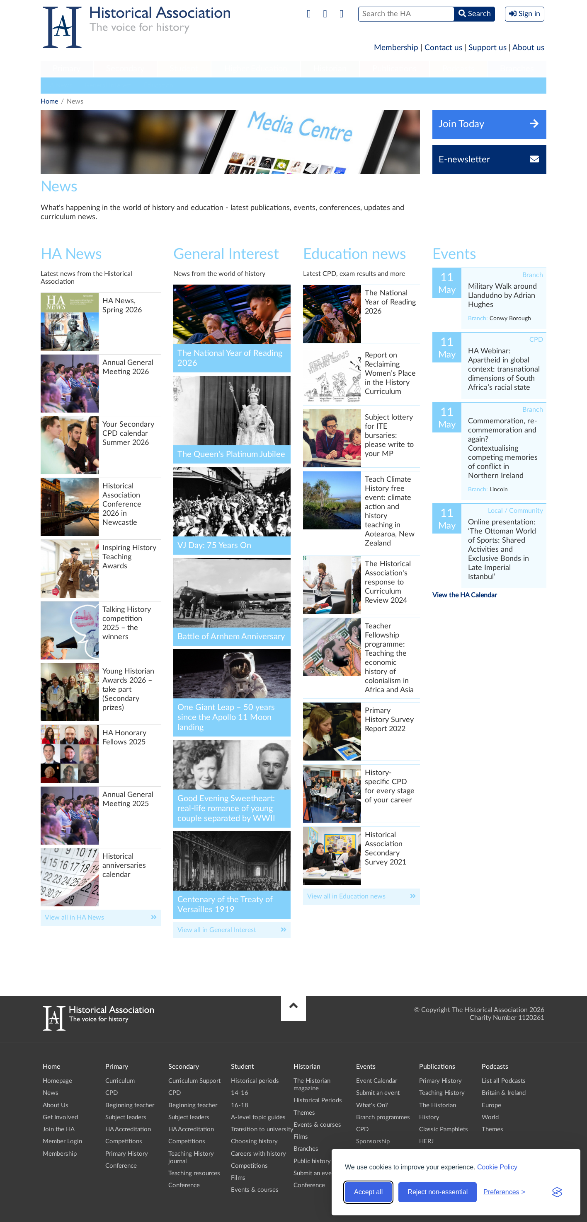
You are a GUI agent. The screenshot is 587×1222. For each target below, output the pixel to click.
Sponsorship (373, 1141)
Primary (66, 69)
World (490, 1117)
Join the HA (59, 1129)
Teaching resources (194, 1173)
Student (184, 69)
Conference (121, 1166)
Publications (394, 69)
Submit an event (315, 1173)
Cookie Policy (497, 1167)
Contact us (443, 48)
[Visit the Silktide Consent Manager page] (557, 1192)
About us (528, 48)
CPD (111, 1093)
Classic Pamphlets (443, 1129)
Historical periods (255, 1081)
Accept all (368, 1191)
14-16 (239, 1093)
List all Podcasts (504, 1081)
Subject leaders (125, 1117)
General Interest (108, 85)
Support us (487, 48)
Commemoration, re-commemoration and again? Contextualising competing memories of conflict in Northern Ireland (503, 449)
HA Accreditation (128, 1129)
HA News (58, 85)
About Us (55, 1105)
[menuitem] (66, 69)
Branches (517, 69)
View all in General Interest (216, 930)
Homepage (57, 1081)
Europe (491, 1105)
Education (158, 85)
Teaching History (442, 1093)
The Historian (437, 1105)
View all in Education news (346, 896)
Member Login (62, 1141)
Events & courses (255, 1190)
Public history (312, 1161)
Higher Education (255, 69)
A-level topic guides (258, 1117)
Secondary (125, 69)
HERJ (426, 1141)
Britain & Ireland (504, 1093)
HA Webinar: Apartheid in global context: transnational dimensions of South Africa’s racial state (504, 369)
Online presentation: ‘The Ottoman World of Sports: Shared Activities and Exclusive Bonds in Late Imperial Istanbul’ (502, 550)
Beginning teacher (129, 1105)
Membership (396, 48)
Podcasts (458, 69)
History (429, 1117)
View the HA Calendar (464, 595)
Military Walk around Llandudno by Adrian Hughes (502, 296)
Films (238, 1178)
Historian (330, 69)
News (50, 1093)
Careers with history (258, 1154)
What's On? (372, 1105)
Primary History (126, 1154)
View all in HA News (74, 917)
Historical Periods (318, 1100)
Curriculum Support (194, 1081)
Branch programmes (383, 1117)
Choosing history (254, 1141)
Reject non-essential (438, 1191)
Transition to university (262, 1129)
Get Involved (60, 1117)
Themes (304, 1113)
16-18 (239, 1105)
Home (49, 101)
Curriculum (120, 1081)
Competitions (123, 1141)
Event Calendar (376, 1081)
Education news (354, 254)
